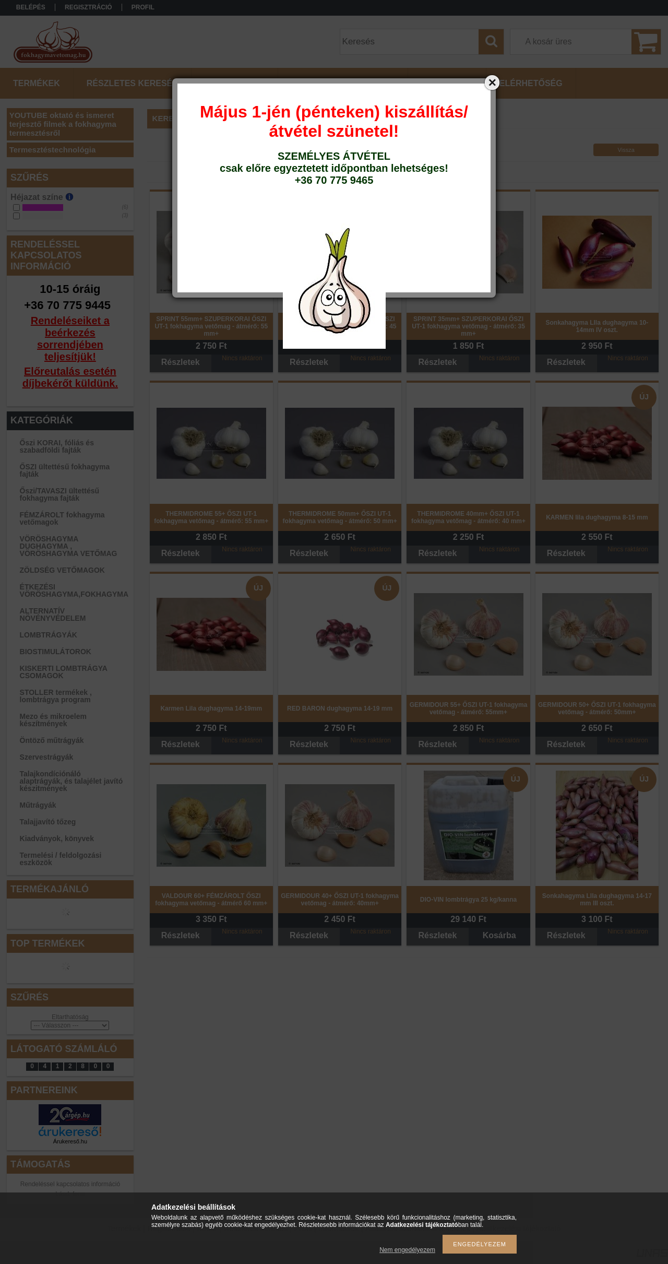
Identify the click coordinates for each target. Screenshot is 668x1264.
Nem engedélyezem (407, 1250)
